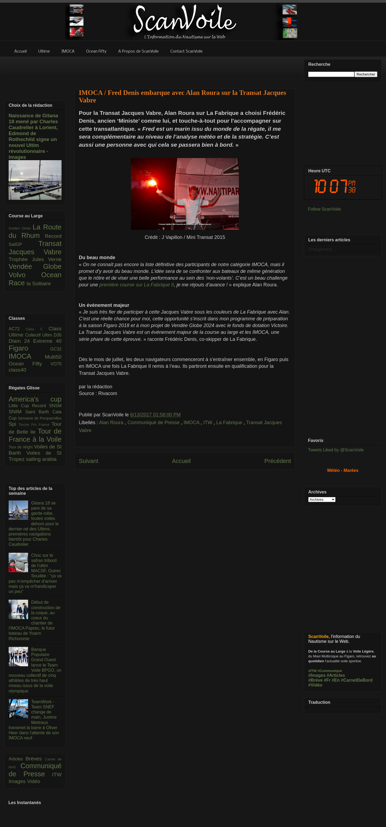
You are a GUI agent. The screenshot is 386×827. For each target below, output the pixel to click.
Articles (17, 759)
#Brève (315, 680)
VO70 (56, 364)
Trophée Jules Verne (35, 259)
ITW (208, 422)
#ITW (312, 671)
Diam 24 (21, 341)
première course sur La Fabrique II (136, 284)
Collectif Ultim (39, 335)
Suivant (88, 461)
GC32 (56, 349)
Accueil (181, 461)
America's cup (35, 399)
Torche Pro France (35, 425)
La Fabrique (229, 422)
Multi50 (53, 357)
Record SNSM (47, 405)
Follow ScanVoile (324, 209)
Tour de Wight (21, 447)
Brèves (35, 758)
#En (336, 680)
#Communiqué (330, 671)
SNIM (17, 411)
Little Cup (20, 405)
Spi (14, 424)
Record (53, 236)
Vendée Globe (35, 266)
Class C (37, 329)
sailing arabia (41, 459)
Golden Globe (21, 228)
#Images (317, 675)
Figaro (29, 348)
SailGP (23, 244)
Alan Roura (112, 422)
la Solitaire (39, 283)
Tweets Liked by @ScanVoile (336, 450)
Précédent (278, 461)
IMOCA (192, 422)
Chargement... (322, 249)
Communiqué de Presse (154, 422)
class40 (17, 370)
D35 (58, 335)
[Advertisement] (185, 69)
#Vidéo (315, 685)
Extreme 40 (47, 341)
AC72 (17, 329)
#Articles (336, 675)
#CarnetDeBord (357, 680)
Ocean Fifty (29, 363)
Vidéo (33, 781)
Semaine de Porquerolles (40, 418)
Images (18, 781)
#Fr (327, 680)
